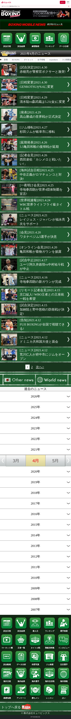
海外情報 (63, 680)
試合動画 (7, 664)
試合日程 (7, 45)
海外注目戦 (49, 680)
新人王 (35, 630)
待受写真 (35, 664)
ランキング (49, 45)
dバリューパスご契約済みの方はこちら (11, 6)
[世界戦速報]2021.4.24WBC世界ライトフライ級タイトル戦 (41, 204)
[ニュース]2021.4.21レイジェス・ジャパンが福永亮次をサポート (42, 219)
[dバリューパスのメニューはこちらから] (68, 2)
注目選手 (63, 664)
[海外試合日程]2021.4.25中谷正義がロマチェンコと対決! (41, 174)
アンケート (21, 697)
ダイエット (28, 60)
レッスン (49, 697)
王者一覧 (21, 647)
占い (63, 697)
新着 (6, 60)
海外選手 (35, 680)
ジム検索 (49, 664)
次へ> (40, 367)
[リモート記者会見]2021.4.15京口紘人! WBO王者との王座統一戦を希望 (42, 294)
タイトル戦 (35, 647)
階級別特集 (49, 647)
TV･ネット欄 (7, 647)
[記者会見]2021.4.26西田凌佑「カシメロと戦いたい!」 (41, 159)
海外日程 (7, 680)
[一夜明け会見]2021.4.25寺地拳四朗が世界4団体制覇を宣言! (41, 190)
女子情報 (41, 60)
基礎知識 (7, 697)
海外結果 (21, 680)
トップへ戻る (16, 707)
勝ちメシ (35, 697)
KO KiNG (16, 60)
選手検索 (63, 630)
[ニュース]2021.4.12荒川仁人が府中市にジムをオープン (42, 354)
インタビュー (63, 647)
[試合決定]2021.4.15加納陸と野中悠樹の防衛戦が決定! (42, 309)
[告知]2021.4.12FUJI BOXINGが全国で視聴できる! (42, 324)
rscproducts (53, 60)
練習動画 (35, 45)
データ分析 (63, 45)
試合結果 (21, 45)
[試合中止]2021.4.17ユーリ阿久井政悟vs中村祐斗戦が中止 (42, 264)
